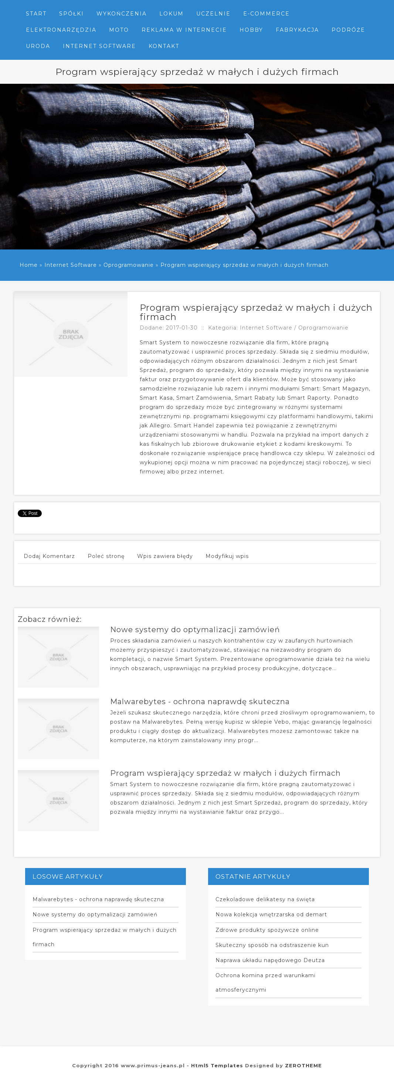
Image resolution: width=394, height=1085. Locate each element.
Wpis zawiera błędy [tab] (165, 556)
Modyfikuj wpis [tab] (227, 556)
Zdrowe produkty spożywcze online (267, 930)
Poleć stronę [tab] (106, 556)
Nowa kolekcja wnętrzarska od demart (271, 914)
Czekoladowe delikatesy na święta (265, 899)
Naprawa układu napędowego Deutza (270, 960)
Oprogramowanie (128, 265)
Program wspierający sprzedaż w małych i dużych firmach (244, 265)
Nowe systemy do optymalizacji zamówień (195, 629)
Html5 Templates (217, 1065)
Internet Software (70, 265)
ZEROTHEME (303, 1065)
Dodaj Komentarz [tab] (49, 556)
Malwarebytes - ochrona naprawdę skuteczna (200, 701)
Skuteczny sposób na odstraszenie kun (272, 945)
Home (29, 265)
